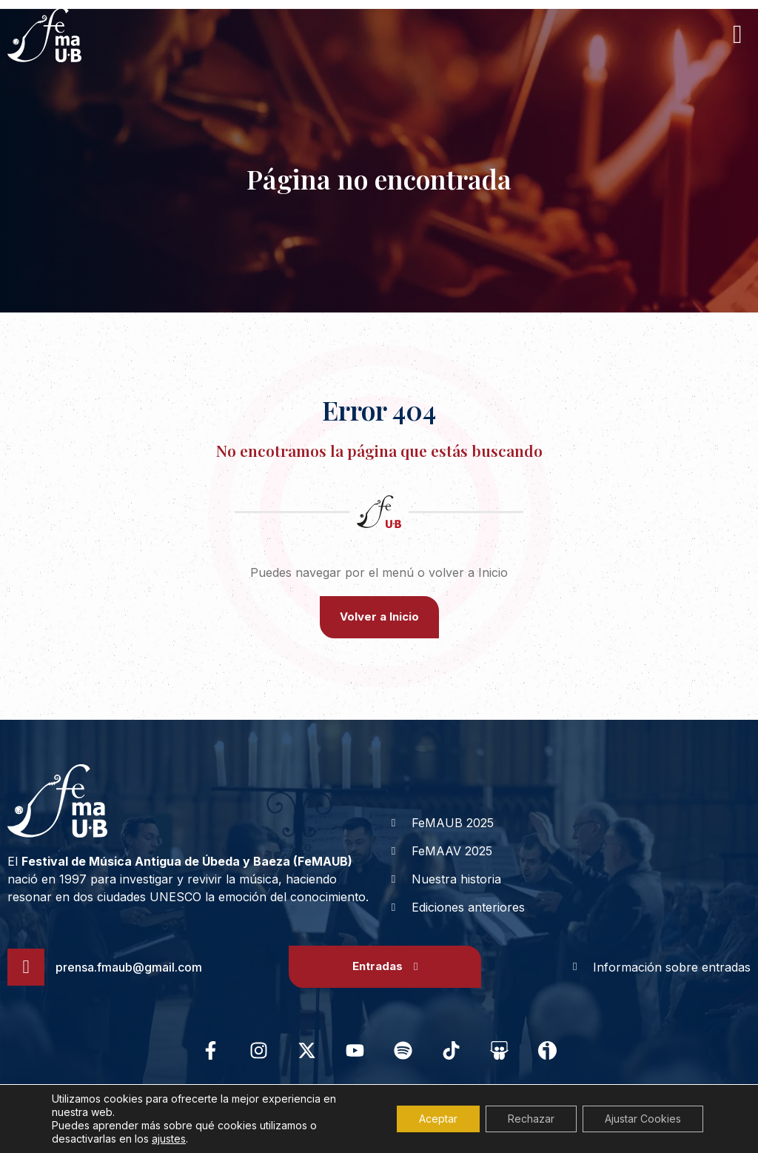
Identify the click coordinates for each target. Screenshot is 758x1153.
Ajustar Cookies (643, 1118)
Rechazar (531, 1118)
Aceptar (438, 1118)
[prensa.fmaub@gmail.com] (25, 967)
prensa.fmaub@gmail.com (129, 967)
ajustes (169, 1138)
